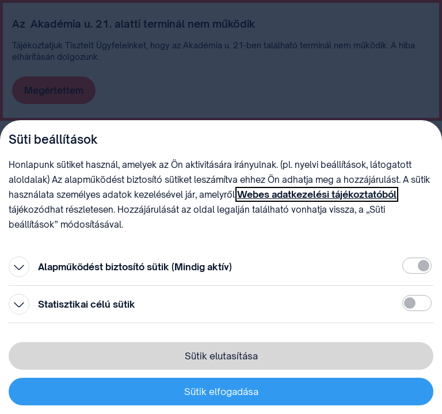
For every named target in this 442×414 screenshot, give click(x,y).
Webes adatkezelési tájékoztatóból (317, 194)
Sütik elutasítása (221, 356)
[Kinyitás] (19, 266)
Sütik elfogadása (221, 391)
